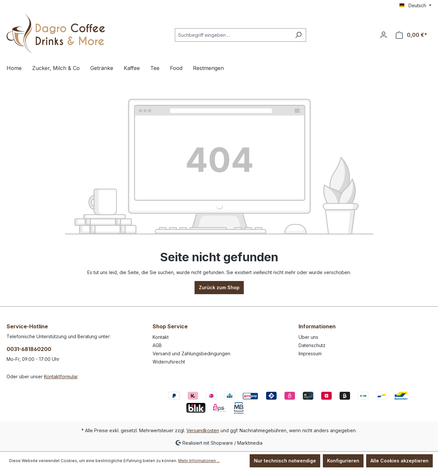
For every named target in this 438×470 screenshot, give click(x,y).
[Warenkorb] (411, 35)
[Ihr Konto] (383, 34)
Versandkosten (202, 430)
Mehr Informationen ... (199, 460)
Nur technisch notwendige (285, 460)
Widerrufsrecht (169, 361)
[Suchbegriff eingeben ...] (233, 35)
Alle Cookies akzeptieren (399, 460)
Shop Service (170, 326)
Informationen (317, 326)
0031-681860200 (29, 349)
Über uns (308, 337)
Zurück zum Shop (219, 287)
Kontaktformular (60, 376)
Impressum (310, 353)
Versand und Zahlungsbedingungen (191, 353)
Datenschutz (312, 345)
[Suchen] (298, 35)
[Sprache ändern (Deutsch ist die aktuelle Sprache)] (415, 5)
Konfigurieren (343, 460)
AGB (157, 345)
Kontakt (161, 337)
